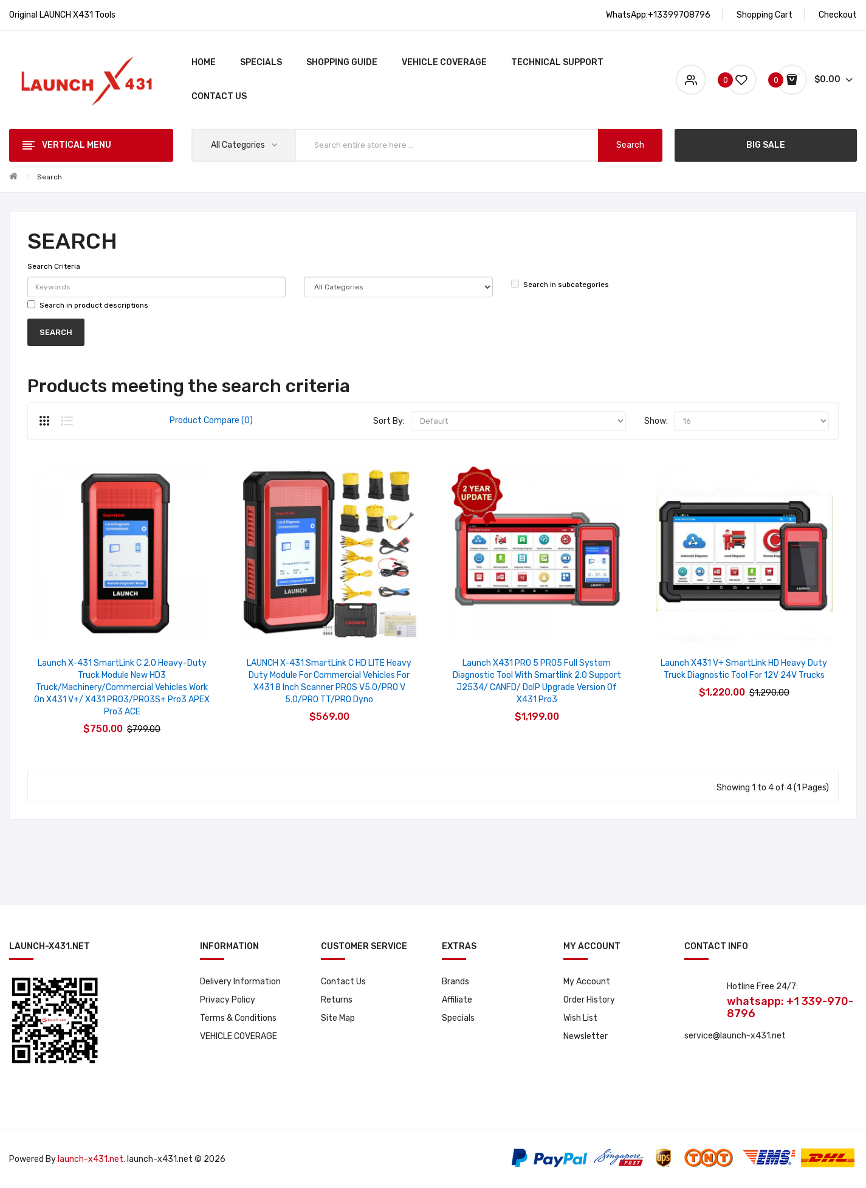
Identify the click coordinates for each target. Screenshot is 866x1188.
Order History (589, 1000)
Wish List (580, 1018)
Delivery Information (240, 981)
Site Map (338, 1018)
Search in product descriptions (87, 304)
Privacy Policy (227, 1000)
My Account (586, 981)
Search (49, 177)
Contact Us (343, 981)
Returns (336, 1000)
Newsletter (585, 1036)
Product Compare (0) (211, 420)
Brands (455, 981)
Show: (656, 421)
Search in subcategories (560, 284)
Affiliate (457, 1000)
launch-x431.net (90, 1159)
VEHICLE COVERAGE (238, 1036)
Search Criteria (53, 266)
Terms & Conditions (238, 1018)
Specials (458, 1018)
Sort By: (389, 421)
